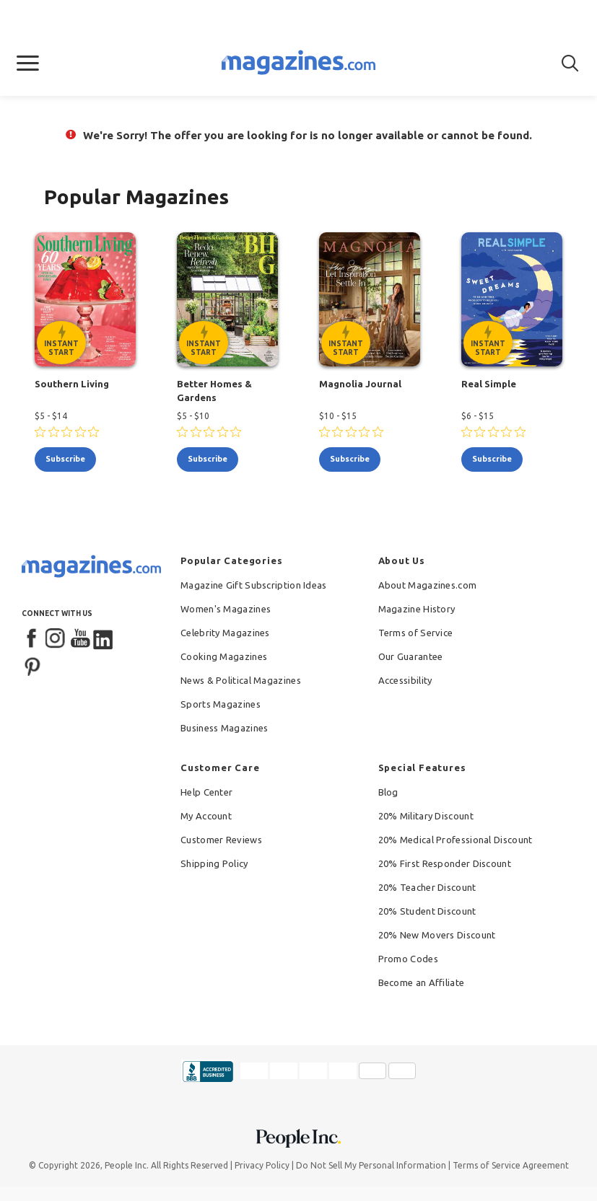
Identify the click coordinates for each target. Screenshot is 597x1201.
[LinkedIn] (104, 639)
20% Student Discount (427, 911)
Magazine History (417, 609)
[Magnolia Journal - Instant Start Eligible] (369, 299)
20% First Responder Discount (444, 863)
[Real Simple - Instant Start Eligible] (511, 299)
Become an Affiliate (421, 982)
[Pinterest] (32, 665)
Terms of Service (415, 633)
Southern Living (72, 384)
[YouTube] (80, 639)
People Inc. (127, 1165)
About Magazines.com (427, 585)
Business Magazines (224, 728)
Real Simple (488, 384)
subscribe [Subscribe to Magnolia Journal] (350, 458)
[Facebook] (32, 639)
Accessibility (405, 680)
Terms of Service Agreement (511, 1165)
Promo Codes (408, 959)
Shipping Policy (214, 863)
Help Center (206, 792)
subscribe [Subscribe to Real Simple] (492, 458)
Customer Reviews (221, 840)
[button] (27, 63)
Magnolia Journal (360, 384)
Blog (388, 792)
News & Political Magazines (240, 680)
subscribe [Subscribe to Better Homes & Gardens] (207, 458)
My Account (206, 816)
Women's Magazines (225, 609)
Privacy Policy (262, 1165)
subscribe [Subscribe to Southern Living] (65, 458)
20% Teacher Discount (427, 887)
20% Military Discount (426, 816)
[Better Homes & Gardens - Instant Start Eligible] (227, 299)
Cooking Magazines (223, 656)
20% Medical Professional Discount (455, 840)
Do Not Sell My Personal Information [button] (371, 1165)
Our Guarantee (410, 656)
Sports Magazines (220, 704)
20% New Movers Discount (437, 935)
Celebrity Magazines (225, 633)
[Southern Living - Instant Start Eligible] (85, 299)
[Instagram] (56, 639)
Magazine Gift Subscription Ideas (253, 585)
